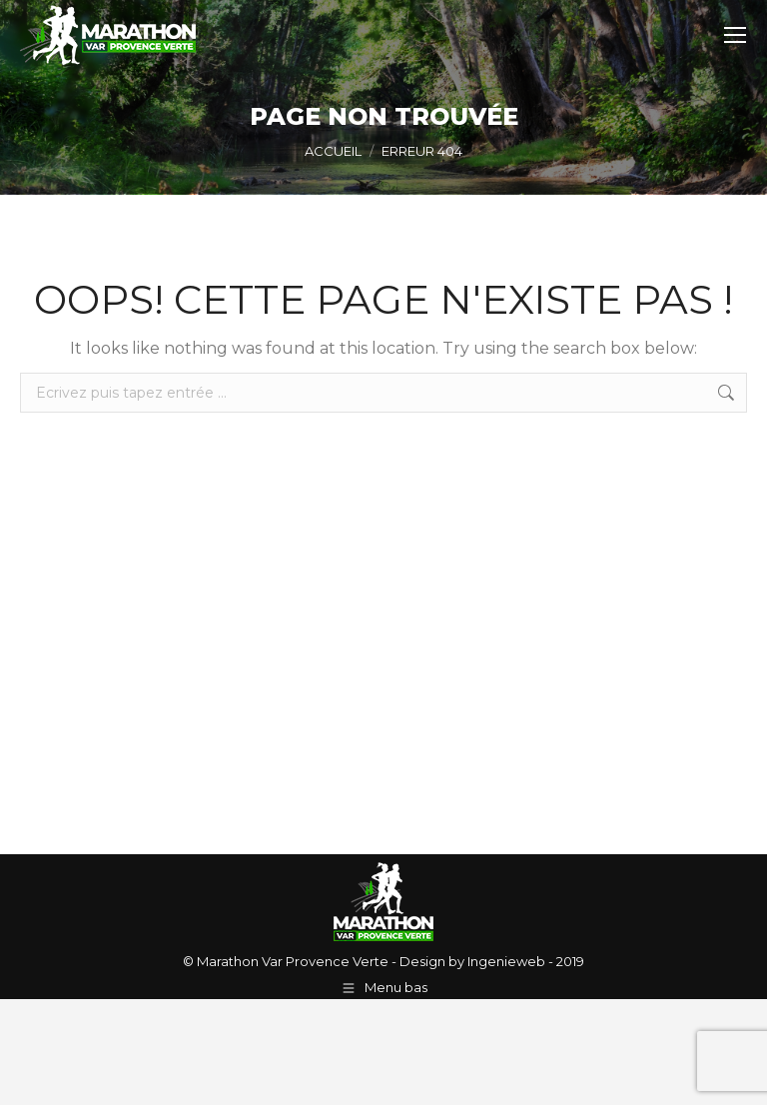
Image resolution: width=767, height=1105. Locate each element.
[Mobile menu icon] (735, 35)
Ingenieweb (504, 961)
